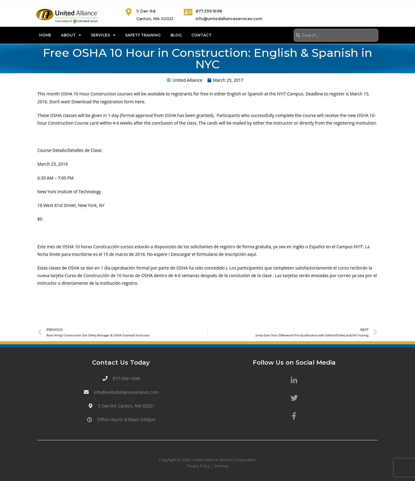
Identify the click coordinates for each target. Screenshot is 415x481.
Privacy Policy (198, 466)
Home (45, 35)
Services (103, 35)
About (71, 35)
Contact (201, 35)
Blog (176, 35)
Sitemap (221, 466)
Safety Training (143, 35)
